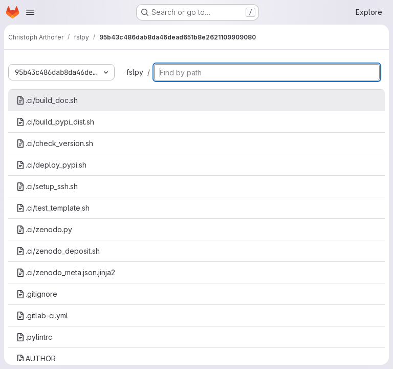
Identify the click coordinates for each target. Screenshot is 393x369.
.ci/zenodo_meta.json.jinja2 (65, 272)
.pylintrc (34, 337)
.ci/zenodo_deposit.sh (58, 251)
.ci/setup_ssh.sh (47, 186)
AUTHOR (36, 358)
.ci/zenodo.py (44, 229)
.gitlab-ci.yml (42, 315)
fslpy (134, 72)
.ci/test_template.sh (53, 207)
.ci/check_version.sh (54, 143)
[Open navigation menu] (30, 12)
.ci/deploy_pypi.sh (51, 164)
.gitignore (36, 294)
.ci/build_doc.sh (47, 100)
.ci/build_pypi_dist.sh (55, 121)
